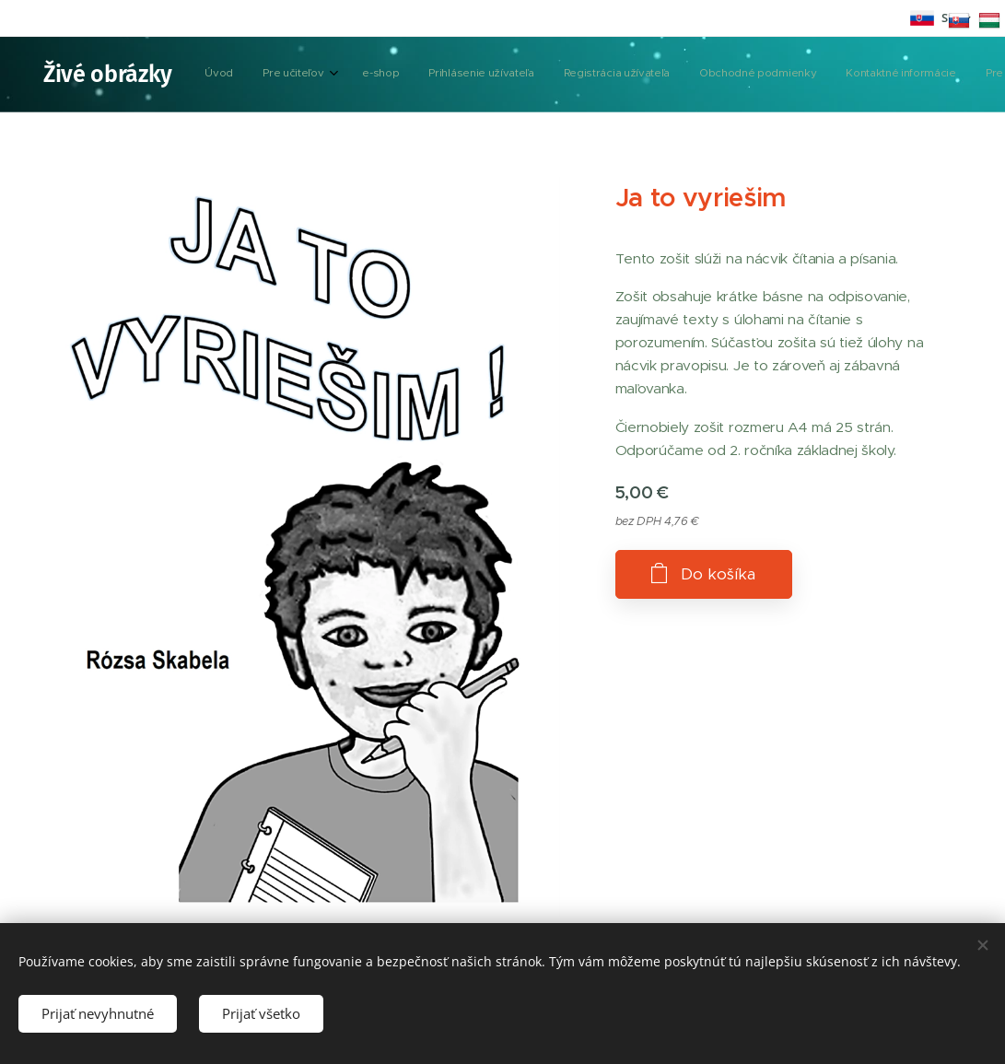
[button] (822, 75)
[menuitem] (434, 75)
